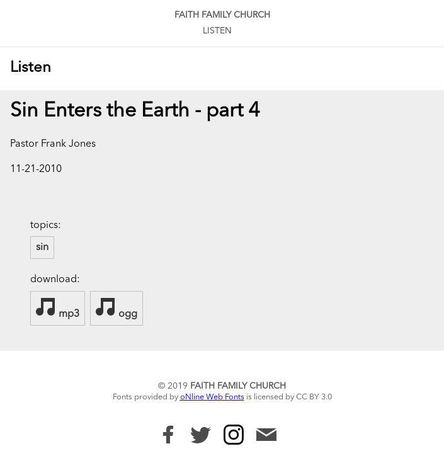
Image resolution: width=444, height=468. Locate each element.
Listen (217, 30)
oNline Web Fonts (212, 397)
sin (42, 248)
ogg (116, 308)
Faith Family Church (222, 15)
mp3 (57, 308)
